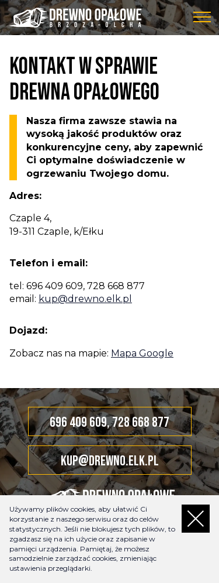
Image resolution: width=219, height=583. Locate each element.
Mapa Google (142, 353)
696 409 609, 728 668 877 (109, 422)
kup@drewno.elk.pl (85, 298)
